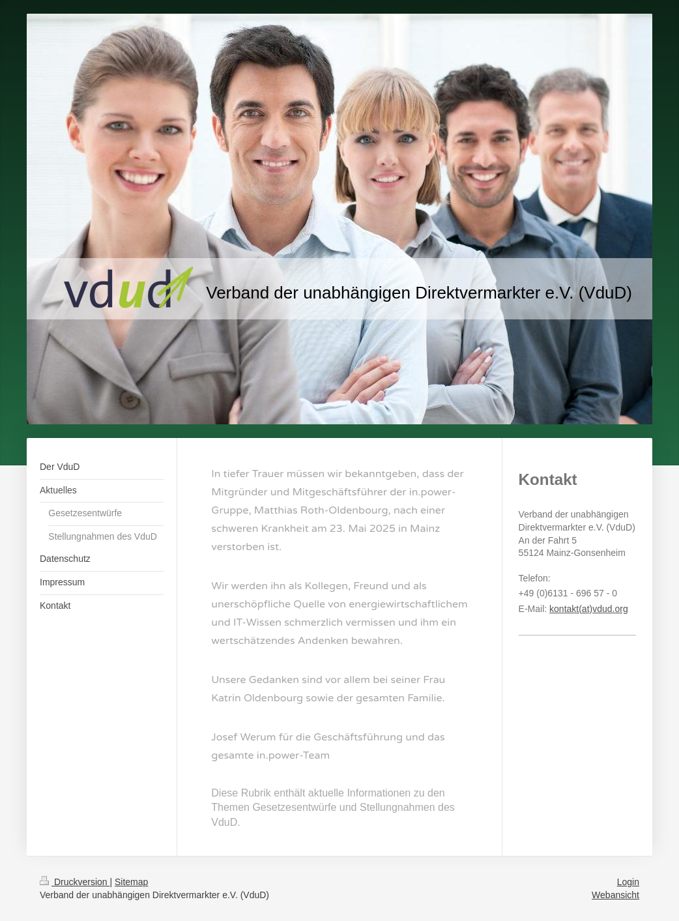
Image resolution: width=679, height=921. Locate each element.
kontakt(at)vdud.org (588, 609)
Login (628, 882)
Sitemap (131, 882)
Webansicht (615, 895)
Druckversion (74, 882)
